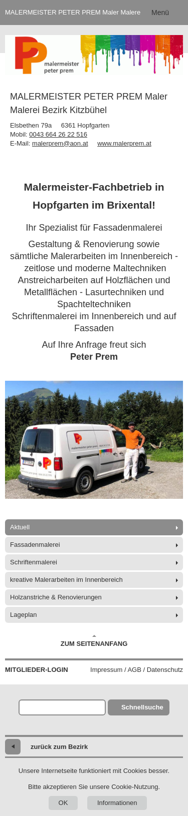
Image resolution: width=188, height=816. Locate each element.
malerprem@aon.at (60, 143)
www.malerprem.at (124, 143)
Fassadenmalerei (35, 544)
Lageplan (23, 614)
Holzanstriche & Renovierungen (56, 597)
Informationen (117, 802)
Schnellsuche (142, 707)
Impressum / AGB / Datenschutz (136, 669)
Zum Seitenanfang (94, 640)
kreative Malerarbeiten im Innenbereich (66, 579)
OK (63, 802)
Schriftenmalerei (33, 562)
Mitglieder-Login (36, 669)
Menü (160, 13)
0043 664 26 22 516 (58, 134)
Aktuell (20, 527)
